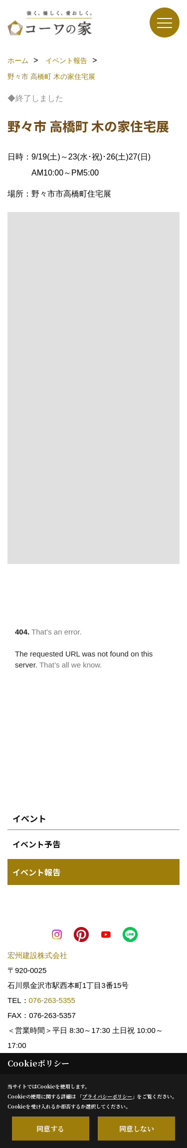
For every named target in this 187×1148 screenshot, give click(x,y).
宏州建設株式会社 (37, 955)
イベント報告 (36, 872)
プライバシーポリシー (107, 1096)
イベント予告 (36, 844)
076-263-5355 (52, 1000)
